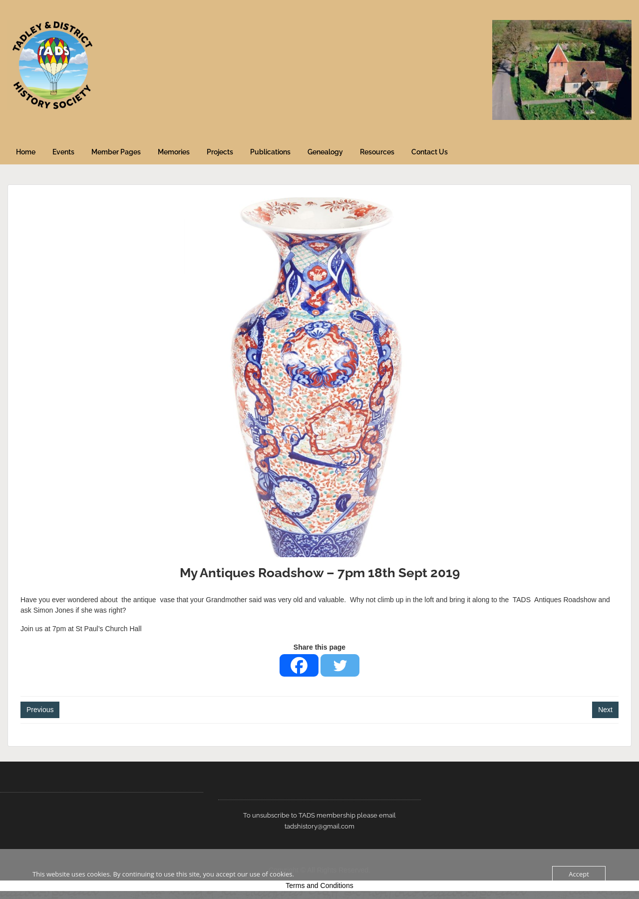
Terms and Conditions (319, 886)
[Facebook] (299, 665)
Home (25, 152)
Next (605, 710)
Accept (579, 874)
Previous (39, 710)
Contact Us (429, 152)
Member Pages (116, 152)
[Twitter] (339, 665)
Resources (377, 152)
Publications (270, 152)
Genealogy (325, 152)
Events (63, 152)
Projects (220, 152)
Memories (174, 152)
